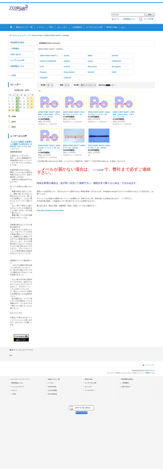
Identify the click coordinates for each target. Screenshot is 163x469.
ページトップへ (149, 365)
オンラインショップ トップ (20, 379)
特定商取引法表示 (17, 42)
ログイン (116, 19)
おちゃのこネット (148, 370)
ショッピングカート (18, 386)
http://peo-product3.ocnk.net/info (50, 210)
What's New (89, 379)
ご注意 (13, 75)
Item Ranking (52, 394)
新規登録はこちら (129, 19)
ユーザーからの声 (17, 60)
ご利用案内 (15, 49)
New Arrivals (52, 386)
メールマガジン (90, 390)
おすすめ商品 (52, 390)
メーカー (51, 383)
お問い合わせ (16, 54)
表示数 (43, 85)
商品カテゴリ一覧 (54, 379)
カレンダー (88, 386)
